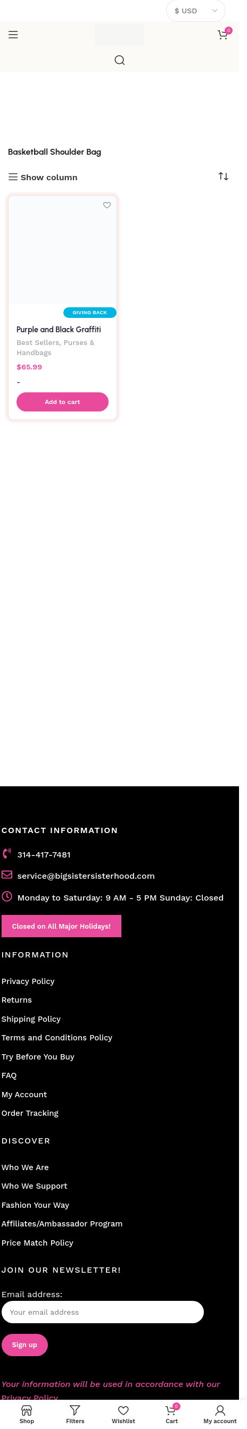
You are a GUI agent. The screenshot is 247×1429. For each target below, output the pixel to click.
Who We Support (35, 1186)
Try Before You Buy (38, 1057)
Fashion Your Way (35, 1205)
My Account (24, 1094)
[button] (63, 401)
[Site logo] (119, 34)
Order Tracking (30, 1113)
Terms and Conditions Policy (57, 1038)
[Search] (119, 60)
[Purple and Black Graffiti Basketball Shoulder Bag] (63, 250)
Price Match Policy (37, 1243)
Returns (17, 1000)
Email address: (103, 1306)
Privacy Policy (28, 981)
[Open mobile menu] (13, 34)
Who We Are (25, 1167)
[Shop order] (223, 176)
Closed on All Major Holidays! (61, 926)
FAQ (9, 1075)
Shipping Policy (31, 1019)
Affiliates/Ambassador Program (62, 1224)
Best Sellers (38, 342)
